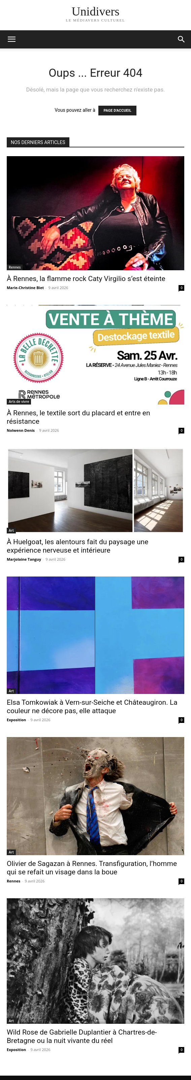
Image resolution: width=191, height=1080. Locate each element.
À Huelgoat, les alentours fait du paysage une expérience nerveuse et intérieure (77, 546)
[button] (181, 39)
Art (11, 530)
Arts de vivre (19, 401)
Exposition (16, 719)
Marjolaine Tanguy (24, 559)
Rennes (15, 267)
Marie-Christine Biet (25, 287)
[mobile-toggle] (11, 39)
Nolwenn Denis (21, 430)
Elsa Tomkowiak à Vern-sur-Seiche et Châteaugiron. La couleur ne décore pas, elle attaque (92, 706)
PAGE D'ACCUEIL (117, 110)
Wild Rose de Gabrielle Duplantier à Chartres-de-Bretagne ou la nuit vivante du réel (82, 1036)
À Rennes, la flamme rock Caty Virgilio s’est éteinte (86, 279)
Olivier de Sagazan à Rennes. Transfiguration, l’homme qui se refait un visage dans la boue (92, 868)
